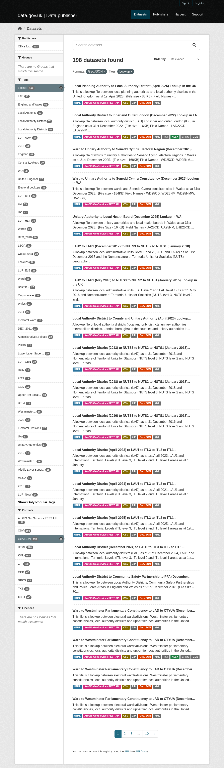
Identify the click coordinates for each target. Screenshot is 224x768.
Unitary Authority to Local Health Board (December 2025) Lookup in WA (127, 216)
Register (199, 3)
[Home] (20, 29)
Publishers (160, 14)
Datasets (140, 14)
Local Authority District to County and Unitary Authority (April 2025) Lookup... (132, 318)
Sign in (186, 3)
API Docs (141, 751)
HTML (77, 102)
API (126, 751)
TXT (165, 136)
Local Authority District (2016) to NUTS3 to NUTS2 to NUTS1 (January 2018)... (131, 415)
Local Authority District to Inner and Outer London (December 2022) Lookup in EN (135, 115)
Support (197, 14)
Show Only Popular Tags (37, 502)
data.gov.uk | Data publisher (47, 15)
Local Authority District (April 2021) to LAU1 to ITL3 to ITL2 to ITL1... (124, 483)
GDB (195, 136)
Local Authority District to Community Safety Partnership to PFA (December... (132, 576)
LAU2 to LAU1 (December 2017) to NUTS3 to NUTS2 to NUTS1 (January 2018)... (133, 246)
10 (147, 733)
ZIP (134, 102)
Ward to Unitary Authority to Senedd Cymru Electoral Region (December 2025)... (133, 149)
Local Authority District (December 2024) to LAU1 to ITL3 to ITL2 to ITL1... (129, 547)
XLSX (175, 136)
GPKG (185, 136)
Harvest (179, 14)
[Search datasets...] (131, 45)
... (138, 733)
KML (157, 102)
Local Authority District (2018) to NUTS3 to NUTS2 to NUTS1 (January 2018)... (131, 381)
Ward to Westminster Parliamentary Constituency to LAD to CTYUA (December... (134, 610)
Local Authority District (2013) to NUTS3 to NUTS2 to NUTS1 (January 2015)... (131, 347)
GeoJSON (145, 102)
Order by (160, 59)
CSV (125, 102)
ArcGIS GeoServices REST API (102, 102)
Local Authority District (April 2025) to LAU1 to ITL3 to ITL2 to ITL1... (124, 517)
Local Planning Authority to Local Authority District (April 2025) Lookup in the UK (135, 86)
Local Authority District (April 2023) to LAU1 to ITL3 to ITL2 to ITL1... (124, 450)
